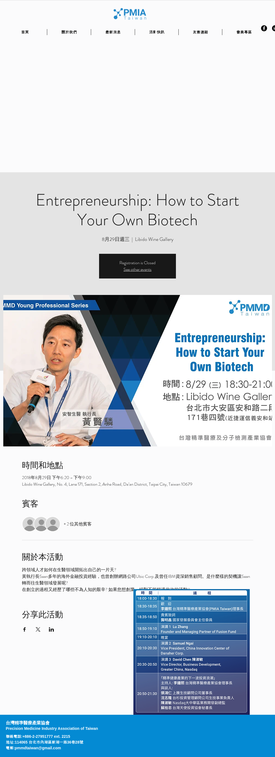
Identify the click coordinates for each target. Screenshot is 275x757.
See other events (137, 269)
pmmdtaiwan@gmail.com (38, 748)
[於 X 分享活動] (38, 629)
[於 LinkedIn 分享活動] (51, 629)
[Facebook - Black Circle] (264, 28)
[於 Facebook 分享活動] (24, 629)
